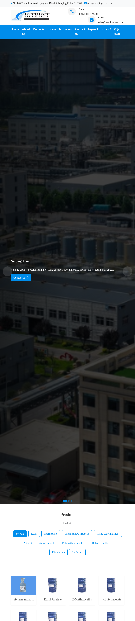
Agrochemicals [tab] (47, 543)
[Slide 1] (65, 501)
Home (15, 29)
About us (26, 31)
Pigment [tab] (27, 543)
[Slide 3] (71, 501)
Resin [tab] (34, 533)
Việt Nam (117, 31)
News (52, 29)
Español (93, 29)
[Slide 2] (69, 501)
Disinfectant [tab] (58, 552)
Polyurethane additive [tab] (73, 543)
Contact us (80, 31)
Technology (66, 29)
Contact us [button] (21, 277)
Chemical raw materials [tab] (77, 533)
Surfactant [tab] (77, 552)
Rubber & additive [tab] (102, 543)
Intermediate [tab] (50, 533)
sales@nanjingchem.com (111, 22)
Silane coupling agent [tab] (108, 533)
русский (106, 29)
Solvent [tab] (20, 533)
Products (38, 29)
